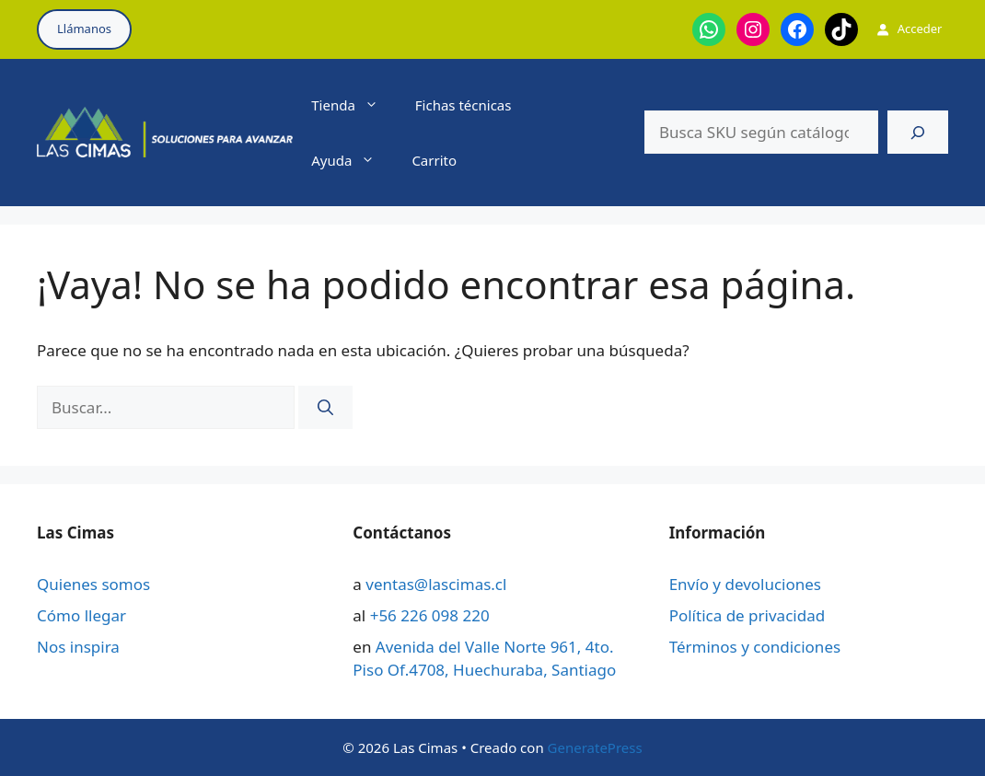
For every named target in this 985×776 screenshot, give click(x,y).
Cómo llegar (81, 615)
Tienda (354, 105)
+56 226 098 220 (430, 615)
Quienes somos (93, 584)
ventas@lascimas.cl (435, 584)
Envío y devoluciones (745, 584)
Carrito (434, 160)
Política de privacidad (747, 615)
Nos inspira (78, 646)
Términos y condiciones (754, 646)
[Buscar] (917, 132)
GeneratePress (595, 747)
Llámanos (84, 28)
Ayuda (352, 160)
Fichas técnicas (463, 105)
